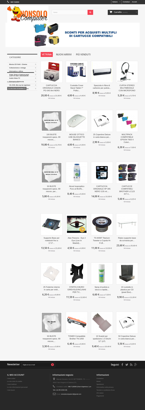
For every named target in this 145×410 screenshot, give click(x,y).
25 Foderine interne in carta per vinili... (51, 288)
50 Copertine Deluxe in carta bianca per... (127, 337)
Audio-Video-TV (14, 78)
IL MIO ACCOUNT (15, 375)
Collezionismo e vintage (17, 68)
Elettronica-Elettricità (16, 81)
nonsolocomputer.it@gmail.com (71, 394)
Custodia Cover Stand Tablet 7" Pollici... (76, 88)
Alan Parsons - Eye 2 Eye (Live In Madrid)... (77, 240)
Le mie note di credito (14, 381)
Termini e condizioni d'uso (105, 390)
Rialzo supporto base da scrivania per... (127, 239)
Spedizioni (100, 384)
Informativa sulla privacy (104, 387)
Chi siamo (99, 393)
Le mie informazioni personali (17, 387)
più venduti (83, 54)
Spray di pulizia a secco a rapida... (102, 288)
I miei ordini (11, 378)
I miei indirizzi (12, 384)
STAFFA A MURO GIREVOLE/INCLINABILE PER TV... (77, 289)
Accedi (134, 2)
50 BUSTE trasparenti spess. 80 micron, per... (51, 189)
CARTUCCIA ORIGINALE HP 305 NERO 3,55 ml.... (101, 189)
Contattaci (126, 2)
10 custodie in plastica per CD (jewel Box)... (127, 289)
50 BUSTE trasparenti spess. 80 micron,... (51, 338)
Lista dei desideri (19, 97)
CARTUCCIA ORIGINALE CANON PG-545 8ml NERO (51, 88)
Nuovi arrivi (64, 54)
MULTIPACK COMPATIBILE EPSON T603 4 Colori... (127, 138)
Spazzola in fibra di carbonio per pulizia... (102, 86)
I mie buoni (11, 390)
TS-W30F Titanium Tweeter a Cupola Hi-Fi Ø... (102, 240)
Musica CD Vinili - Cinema (18, 64)
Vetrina (47, 54)
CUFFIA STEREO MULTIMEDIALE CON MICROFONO (127, 88)
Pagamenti (100, 396)
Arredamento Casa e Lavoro (19, 88)
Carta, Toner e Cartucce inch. (19, 75)
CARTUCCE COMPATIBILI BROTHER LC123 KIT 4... (127, 190)
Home (98, 381)
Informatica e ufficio (16, 71)
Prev (130, 43)
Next (136, 43)
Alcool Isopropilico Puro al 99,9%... (76, 187)
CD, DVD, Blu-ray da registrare (19, 85)
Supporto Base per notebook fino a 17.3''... (51, 240)
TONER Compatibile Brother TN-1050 (76, 337)
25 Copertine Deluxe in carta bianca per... (102, 135)
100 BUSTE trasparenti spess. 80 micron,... (51, 137)
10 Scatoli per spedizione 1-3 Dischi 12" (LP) (102, 338)
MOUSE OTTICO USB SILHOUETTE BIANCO (77, 137)
